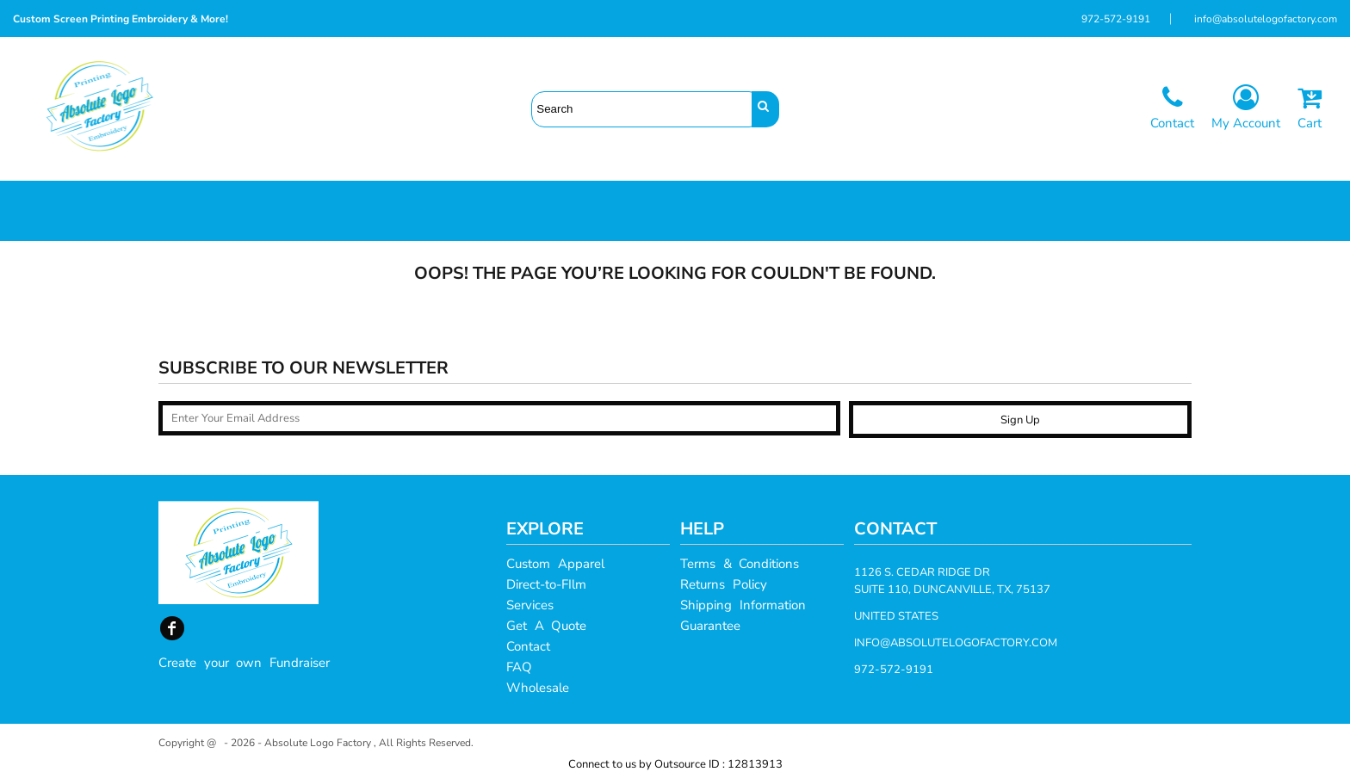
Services (530, 605)
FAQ (519, 667)
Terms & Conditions (739, 563)
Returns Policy (723, 584)
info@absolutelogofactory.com (1265, 19)
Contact (528, 646)
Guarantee (710, 625)
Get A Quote (546, 625)
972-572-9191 (1115, 19)
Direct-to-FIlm (546, 584)
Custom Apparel (555, 563)
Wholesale (537, 687)
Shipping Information (743, 605)
